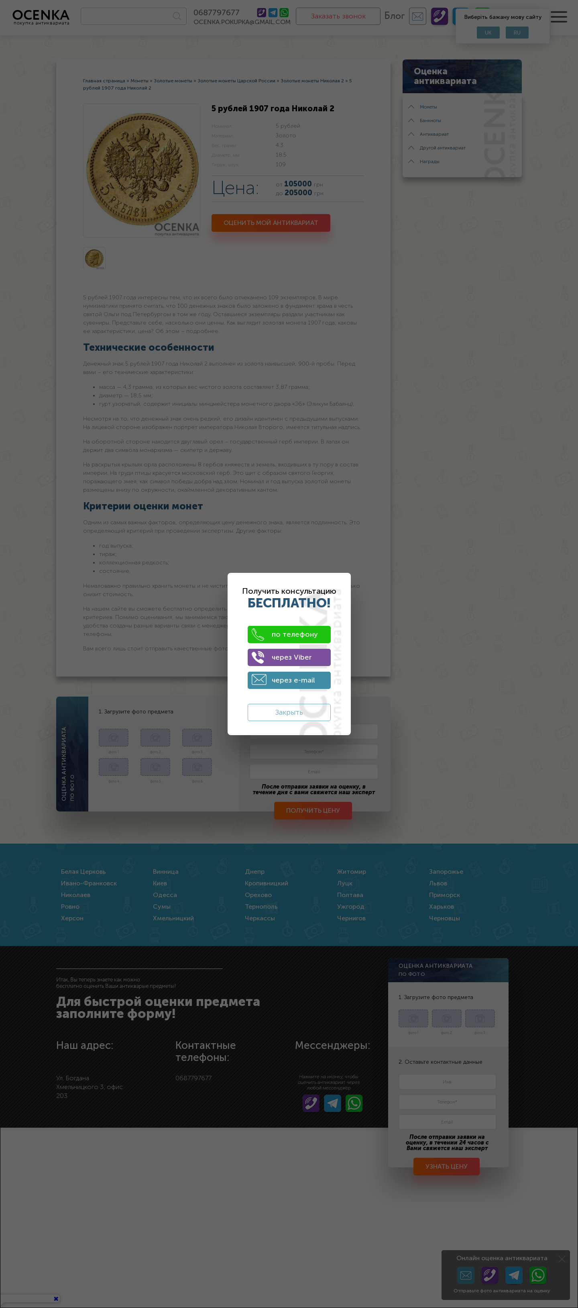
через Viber (282, 657)
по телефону (285, 634)
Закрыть (289, 712)
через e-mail (283, 679)
